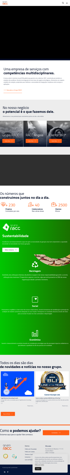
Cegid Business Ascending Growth (9, 398)
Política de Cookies (30, 452)
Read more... (31, 406)
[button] (13, 90)
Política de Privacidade (31, 449)
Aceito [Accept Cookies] (38, 469)
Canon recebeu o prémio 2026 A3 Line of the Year (48, 398)
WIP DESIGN (14, 467)
